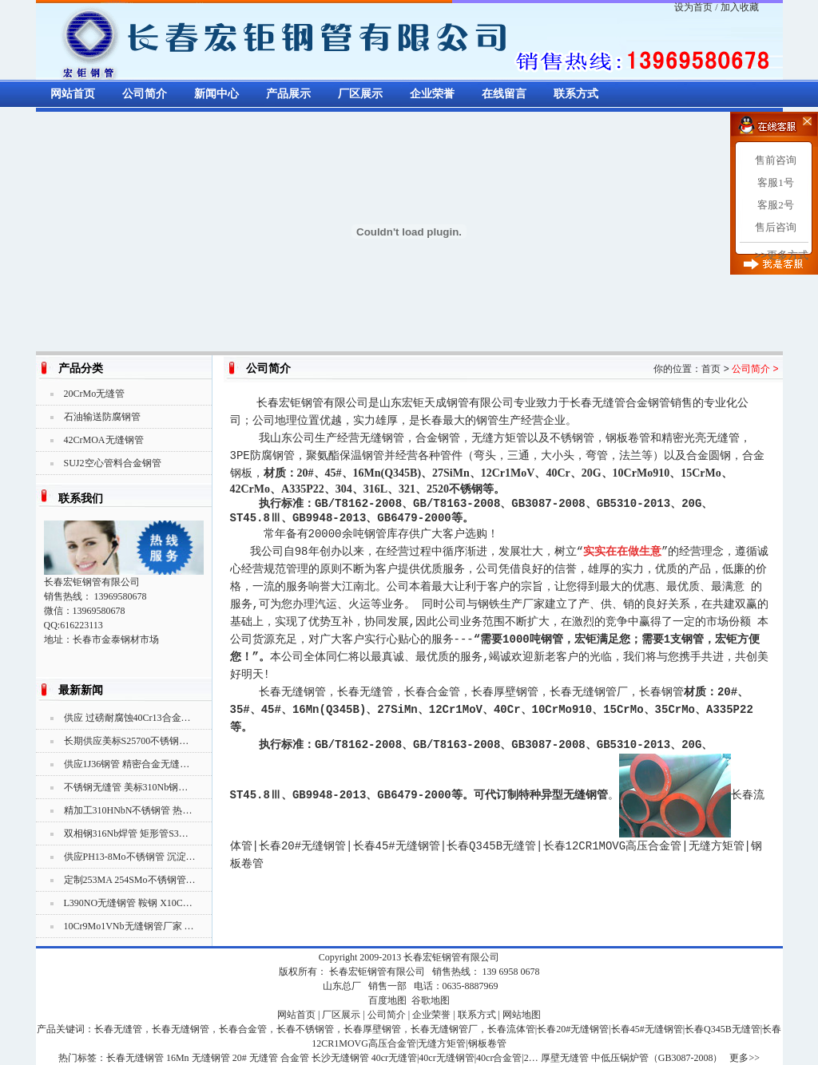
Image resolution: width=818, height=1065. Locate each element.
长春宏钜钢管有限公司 (451, 957)
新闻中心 (216, 94)
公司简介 (144, 94)
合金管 (294, 1057)
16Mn (177, 1057)
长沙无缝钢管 (340, 1057)
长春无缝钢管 (135, 1057)
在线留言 (504, 94)
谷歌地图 (430, 1000)
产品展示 (288, 94)
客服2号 (775, 205)
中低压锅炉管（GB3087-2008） (657, 1057)
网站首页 (72, 94)
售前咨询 (775, 160)
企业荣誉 (432, 94)
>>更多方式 (781, 255)
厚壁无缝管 (565, 1057)
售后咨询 (775, 227)
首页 (711, 368)
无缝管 (263, 1057)
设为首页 (693, 7)
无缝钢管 (211, 1057)
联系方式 (576, 94)
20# (239, 1057)
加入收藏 (740, 7)
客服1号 (775, 182)
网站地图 (521, 1014)
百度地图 (387, 1000)
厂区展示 (360, 94)
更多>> (744, 1057)
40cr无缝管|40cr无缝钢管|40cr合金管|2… (454, 1057)
